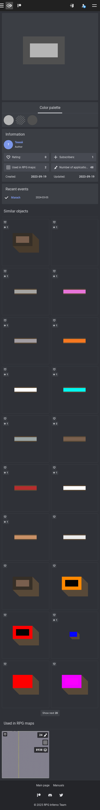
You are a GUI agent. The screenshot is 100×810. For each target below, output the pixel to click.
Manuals (58, 785)
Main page (42, 785)
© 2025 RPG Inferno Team (50, 804)
